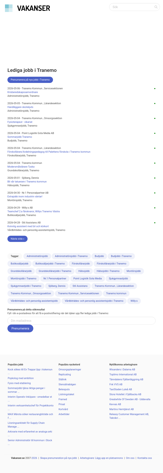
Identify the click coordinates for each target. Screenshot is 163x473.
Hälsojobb (84, 271)
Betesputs (64, 389)
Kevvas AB (115, 404)
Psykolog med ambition (21, 378)
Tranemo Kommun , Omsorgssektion (31, 293)
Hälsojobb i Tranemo (108, 271)
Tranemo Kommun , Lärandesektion (114, 285)
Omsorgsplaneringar (70, 369)
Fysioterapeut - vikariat (19, 122)
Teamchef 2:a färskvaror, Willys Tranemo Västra (33, 211)
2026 (34, 458)
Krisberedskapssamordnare (22, 92)
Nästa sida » (17, 238)
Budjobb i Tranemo (121, 256)
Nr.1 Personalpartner (54, 278)
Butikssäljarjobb (19, 263)
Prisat (62, 404)
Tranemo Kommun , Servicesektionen (78, 293)
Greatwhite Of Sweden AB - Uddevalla (129, 399)
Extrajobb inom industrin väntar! (24, 196)
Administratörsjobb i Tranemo (71, 256)
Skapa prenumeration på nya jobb (58, 458)
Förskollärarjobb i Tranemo (111, 263)
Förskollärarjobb (81, 263)
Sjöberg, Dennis (56, 285)
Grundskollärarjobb (21, 271)
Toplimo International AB (123, 374)
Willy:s (134, 300)
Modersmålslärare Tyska (21, 166)
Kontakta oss (144, 458)
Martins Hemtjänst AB (121, 409)
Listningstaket (66, 394)
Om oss (130, 458)
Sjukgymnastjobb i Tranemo (26, 285)
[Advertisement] (81, 36)
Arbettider (64, 414)
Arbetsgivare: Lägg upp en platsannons (101, 458)
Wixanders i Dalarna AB (122, 369)
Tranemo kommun (116, 293)
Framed (63, 399)
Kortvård (63, 409)
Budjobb (99, 256)
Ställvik (62, 379)
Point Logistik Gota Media (87, 278)
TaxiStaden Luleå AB (120, 389)
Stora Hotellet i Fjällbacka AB (125, 394)
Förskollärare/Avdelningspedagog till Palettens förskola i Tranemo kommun (48, 151)
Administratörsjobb (37, 256)
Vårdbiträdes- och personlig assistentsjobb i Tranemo (94, 300)
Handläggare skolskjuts (20, 107)
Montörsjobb (134, 271)
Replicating (65, 374)
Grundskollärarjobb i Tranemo (55, 271)
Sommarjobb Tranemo (19, 136)
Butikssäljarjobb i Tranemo (50, 263)
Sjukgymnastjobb (118, 278)
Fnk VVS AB (115, 384)
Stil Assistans (80, 285)
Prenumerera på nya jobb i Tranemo (30, 79)
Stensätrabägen (67, 384)
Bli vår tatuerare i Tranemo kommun (27, 181)
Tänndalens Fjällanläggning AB (126, 379)
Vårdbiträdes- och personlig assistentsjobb (34, 300)
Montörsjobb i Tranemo (23, 278)
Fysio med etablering (19, 383)
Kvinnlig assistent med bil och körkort (28, 226)
